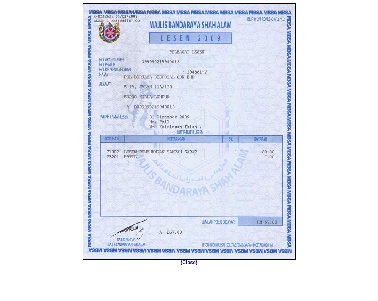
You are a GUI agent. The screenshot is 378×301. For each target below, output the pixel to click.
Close (189, 262)
